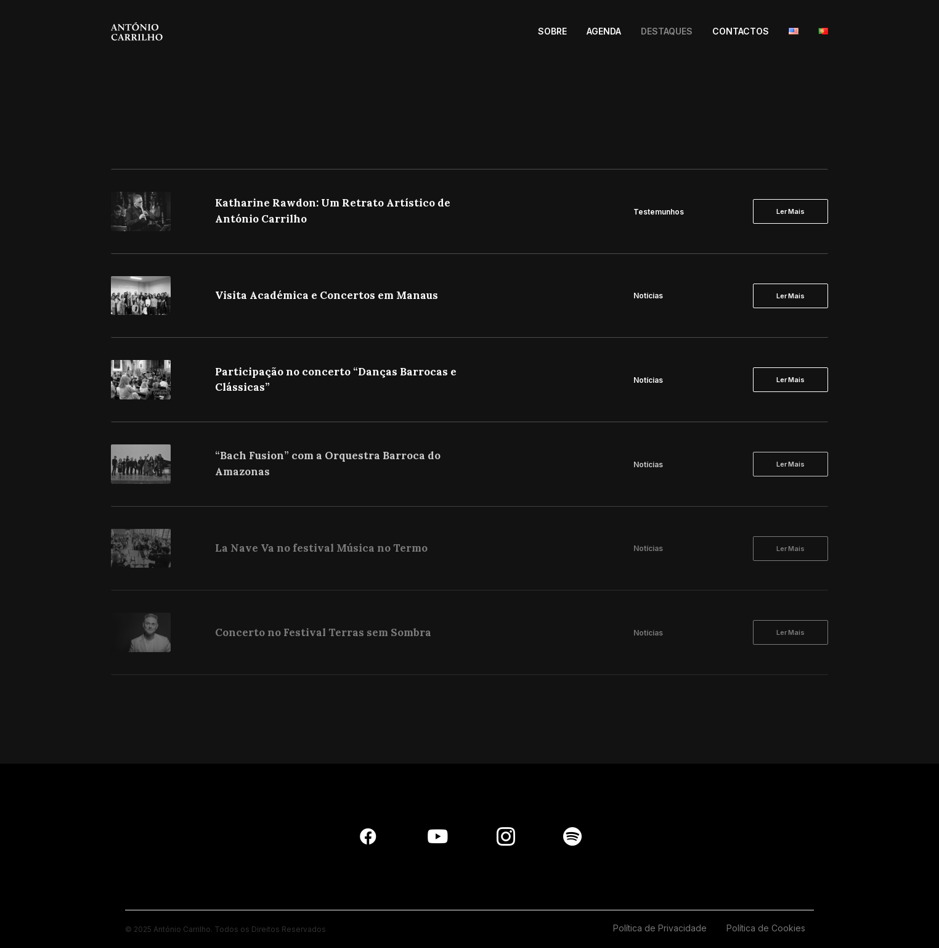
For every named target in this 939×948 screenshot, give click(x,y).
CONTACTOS (740, 31)
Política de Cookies (765, 928)
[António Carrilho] (137, 31)
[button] (368, 842)
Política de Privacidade (660, 928)
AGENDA (604, 31)
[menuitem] (556, 31)
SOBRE (552, 31)
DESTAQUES (667, 31)
